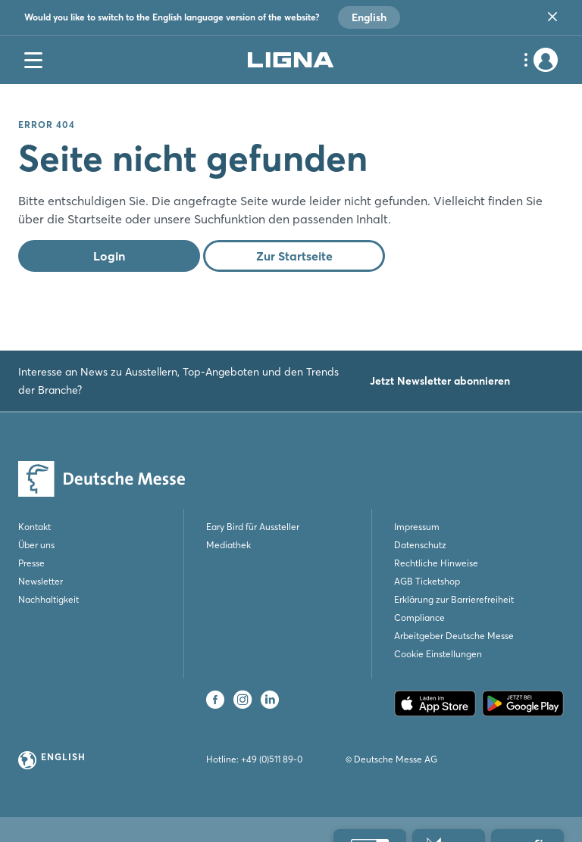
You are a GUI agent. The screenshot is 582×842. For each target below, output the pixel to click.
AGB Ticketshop (427, 581)
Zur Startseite (294, 256)
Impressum (417, 526)
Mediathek (228, 544)
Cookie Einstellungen (438, 654)
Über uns (36, 544)
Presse (31, 563)
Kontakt (34, 526)
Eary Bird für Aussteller (252, 526)
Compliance (419, 617)
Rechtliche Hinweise (436, 563)
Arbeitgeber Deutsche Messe (454, 635)
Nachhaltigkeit (48, 599)
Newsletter (40, 581)
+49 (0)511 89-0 (271, 759)
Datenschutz (420, 544)
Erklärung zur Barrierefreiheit (454, 599)
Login (109, 256)
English (369, 17)
